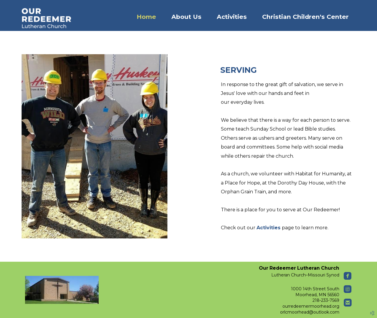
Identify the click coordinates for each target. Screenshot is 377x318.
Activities (269, 227)
